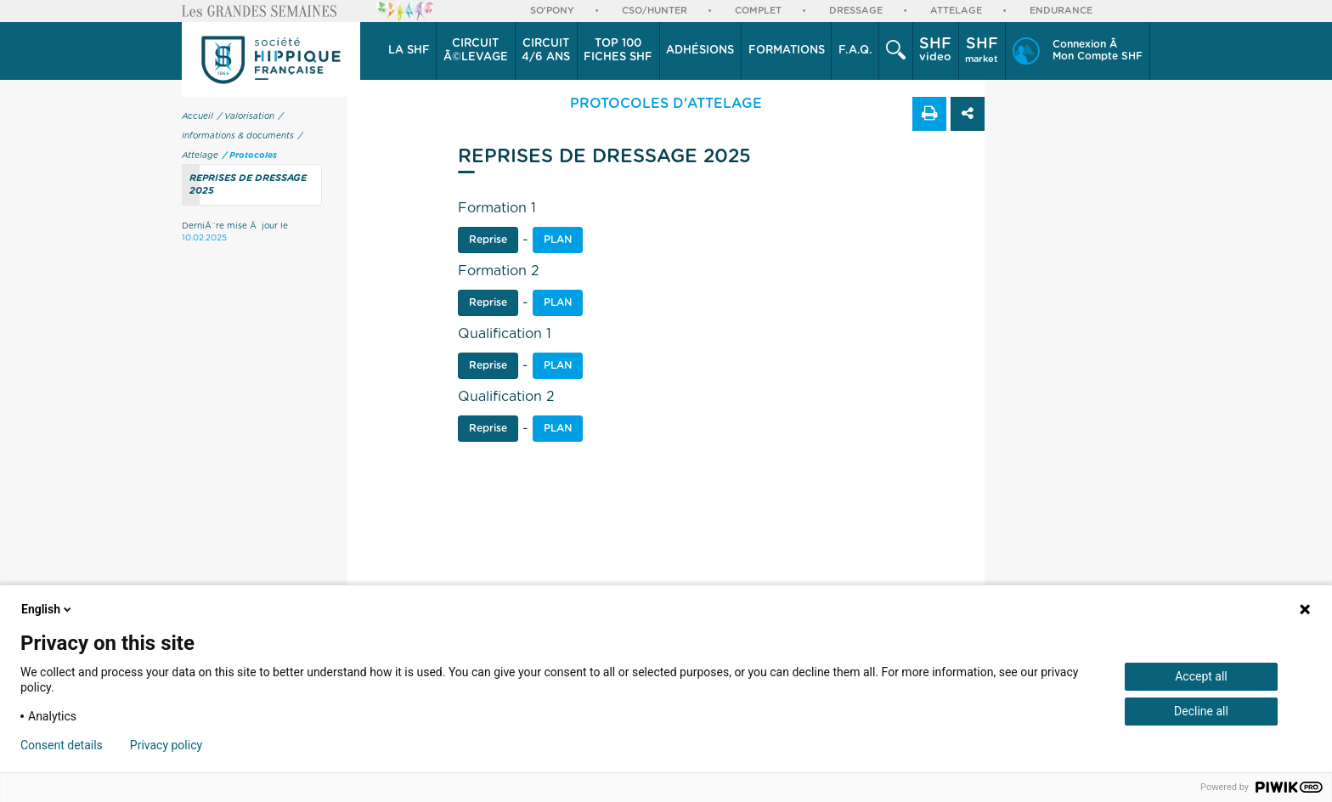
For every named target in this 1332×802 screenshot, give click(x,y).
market (981, 50)
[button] (409, 51)
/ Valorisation (245, 116)
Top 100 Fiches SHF (618, 50)
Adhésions (700, 50)
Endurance (1061, 10)
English (47, 609)
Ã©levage (475, 50)
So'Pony (552, 10)
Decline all (1201, 711)
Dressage (856, 10)
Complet (758, 10)
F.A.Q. (855, 50)
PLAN (558, 239)
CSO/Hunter (654, 10)
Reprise (488, 239)
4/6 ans (546, 50)
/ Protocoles (250, 155)
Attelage (956, 10)
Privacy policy (166, 745)
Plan (558, 302)
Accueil (197, 116)
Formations (786, 50)
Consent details (61, 745)
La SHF (409, 50)
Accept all (1201, 676)
